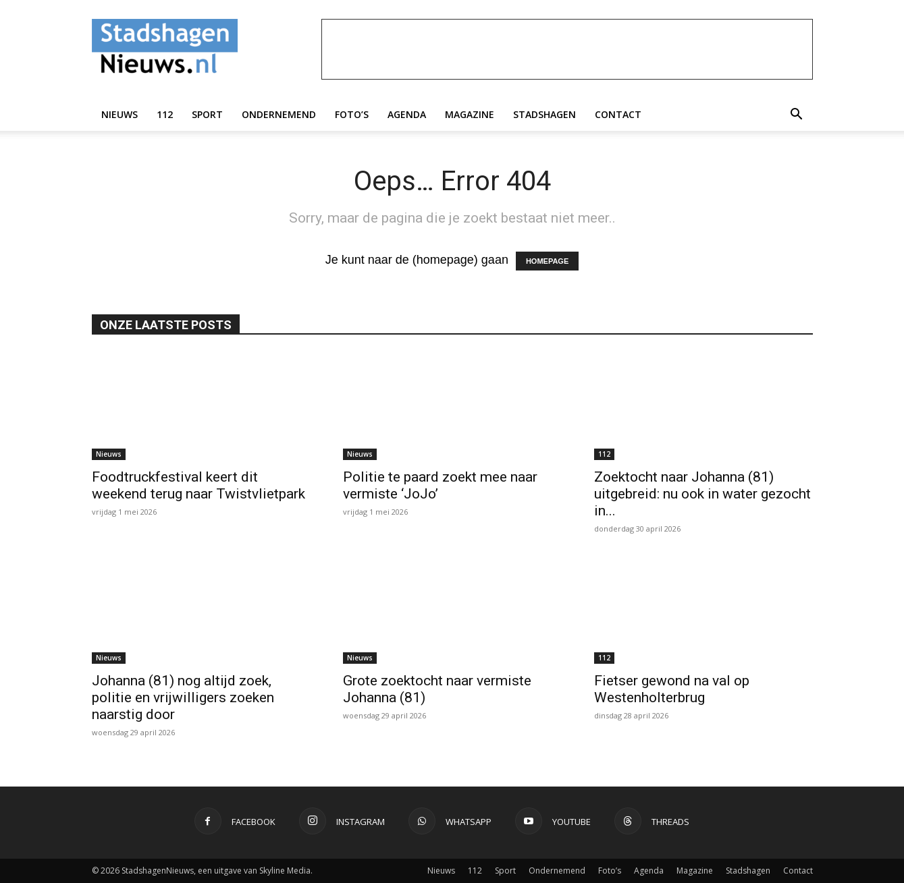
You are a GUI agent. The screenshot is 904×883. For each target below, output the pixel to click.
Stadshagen (544, 114)
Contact (618, 114)
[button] (796, 115)
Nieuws (119, 114)
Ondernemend (279, 114)
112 (165, 114)
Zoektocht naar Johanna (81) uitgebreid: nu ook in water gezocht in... (702, 494)
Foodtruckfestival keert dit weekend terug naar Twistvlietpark (198, 485)
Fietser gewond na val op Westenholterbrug (671, 689)
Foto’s (352, 114)
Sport (207, 114)
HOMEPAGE (547, 261)
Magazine (469, 114)
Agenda (407, 114)
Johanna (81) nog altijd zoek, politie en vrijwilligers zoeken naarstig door (183, 697)
